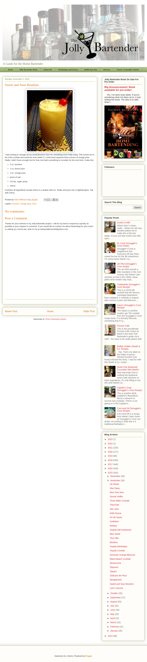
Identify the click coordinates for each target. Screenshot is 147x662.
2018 (110, 460)
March (113, 622)
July (112, 606)
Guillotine (114, 521)
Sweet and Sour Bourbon (122, 584)
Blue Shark (115, 534)
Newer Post (11, 311)
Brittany (113, 526)
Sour (34, 204)
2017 (110, 464)
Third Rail (114, 505)
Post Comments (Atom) (55, 319)
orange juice (25, 204)
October (114, 593)
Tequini (113, 571)
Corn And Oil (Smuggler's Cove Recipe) (129, 409)
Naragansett (115, 579)
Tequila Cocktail (117, 550)
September (115, 597)
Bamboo (114, 542)
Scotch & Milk (123, 222)
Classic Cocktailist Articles (127, 69)
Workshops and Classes (68, 69)
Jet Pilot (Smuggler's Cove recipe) (127, 265)
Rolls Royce (115, 513)
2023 (110, 439)
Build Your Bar (90, 69)
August (113, 601)
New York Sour (117, 492)
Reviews (106, 69)
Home (10, 69)
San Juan (114, 509)
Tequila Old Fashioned (120, 530)
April (112, 618)
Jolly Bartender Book (28, 69)
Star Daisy (115, 488)
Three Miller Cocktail (119, 501)
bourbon (15, 204)
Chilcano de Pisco (118, 575)
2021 (110, 447)
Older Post (89, 311)
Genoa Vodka (116, 496)
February (114, 626)
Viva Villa (114, 538)
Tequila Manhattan (118, 546)
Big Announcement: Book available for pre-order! (119, 88)
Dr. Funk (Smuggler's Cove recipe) (127, 244)
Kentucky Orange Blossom (122, 555)
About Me (47, 69)
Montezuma (115, 563)
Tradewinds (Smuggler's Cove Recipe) (128, 285)
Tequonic (114, 567)
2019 (110, 456)
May (112, 614)
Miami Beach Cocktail (120, 559)
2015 (110, 472)
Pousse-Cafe (123, 326)
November (115, 480)
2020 (110, 452)
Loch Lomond (116, 588)
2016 (110, 468)
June (112, 610)
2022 (110, 443)
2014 (110, 636)
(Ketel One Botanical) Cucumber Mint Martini (128, 368)
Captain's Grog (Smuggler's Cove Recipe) (129, 388)
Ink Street (114, 484)
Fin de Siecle (116, 517)
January (114, 631)
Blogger (88, 656)
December (115, 476)
